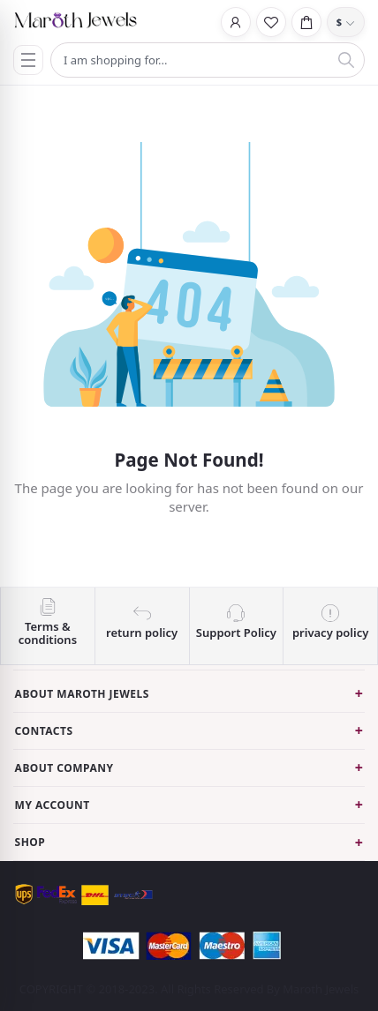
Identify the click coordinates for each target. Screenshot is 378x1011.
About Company (64, 767)
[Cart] (306, 22)
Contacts (44, 730)
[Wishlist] (271, 22)
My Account (52, 805)
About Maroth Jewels (82, 693)
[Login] (236, 22)
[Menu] (28, 60)
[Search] (346, 60)
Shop (30, 842)
